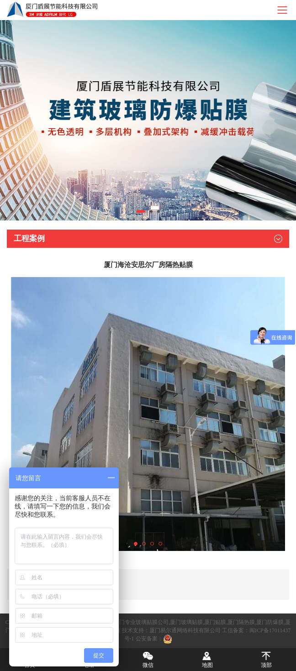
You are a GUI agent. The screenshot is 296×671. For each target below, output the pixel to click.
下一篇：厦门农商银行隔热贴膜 (54, 590)
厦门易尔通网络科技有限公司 (185, 630)
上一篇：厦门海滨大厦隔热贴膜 (54, 578)
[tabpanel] (148, 120)
